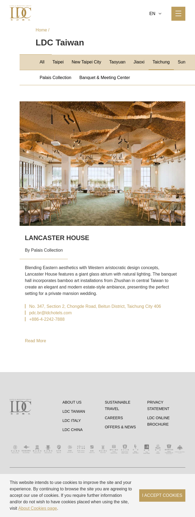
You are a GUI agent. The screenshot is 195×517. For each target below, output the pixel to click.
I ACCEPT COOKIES (162, 495)
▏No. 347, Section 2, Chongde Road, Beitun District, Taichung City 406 (93, 306)
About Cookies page (37, 508)
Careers (114, 443)
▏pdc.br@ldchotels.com (48, 313)
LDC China (72, 455)
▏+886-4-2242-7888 (45, 319)
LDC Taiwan (73, 437)
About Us (72, 428)
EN (155, 13)
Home (41, 30)
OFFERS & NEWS (120, 452)
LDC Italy (71, 446)
